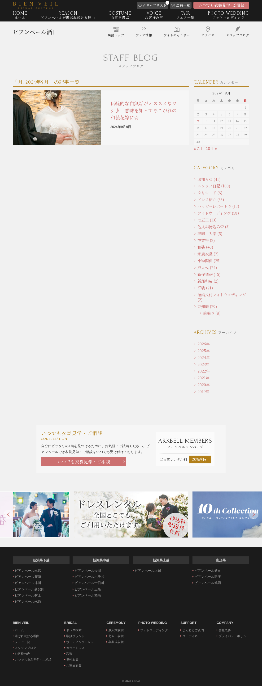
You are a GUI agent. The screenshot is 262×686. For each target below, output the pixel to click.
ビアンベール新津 (28, 577)
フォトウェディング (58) (218, 213)
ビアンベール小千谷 (89, 577)
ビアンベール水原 (28, 601)
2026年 (203, 344)
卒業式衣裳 (116, 642)
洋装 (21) (205, 288)
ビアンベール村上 (28, 595)
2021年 (203, 378)
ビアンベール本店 (28, 570)
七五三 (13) (207, 220)
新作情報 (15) (209, 274)
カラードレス (75, 648)
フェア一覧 (22, 642)
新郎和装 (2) (208, 281)
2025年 (203, 350)
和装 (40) (205, 247)
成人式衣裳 (116, 630)
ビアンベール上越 (148, 570)
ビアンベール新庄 (207, 577)
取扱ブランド (75, 636)
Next (253, 514)
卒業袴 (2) (206, 240)
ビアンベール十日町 (89, 583)
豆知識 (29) (207, 306)
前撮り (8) (212, 313)
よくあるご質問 (193, 630)
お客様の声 (22, 654)
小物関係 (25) (209, 260)
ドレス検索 (74, 630)
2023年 (203, 364)
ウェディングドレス (80, 642)
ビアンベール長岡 (87, 570)
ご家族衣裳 (74, 665)
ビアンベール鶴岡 (207, 583)
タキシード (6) (210, 192)
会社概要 (224, 630)
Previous (8, 514)
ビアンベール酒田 (35, 32)
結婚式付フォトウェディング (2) (221, 297)
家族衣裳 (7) (208, 254)
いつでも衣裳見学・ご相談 (83, 461)
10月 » (211, 149)
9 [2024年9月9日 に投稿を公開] (198, 121)
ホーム (19, 630)
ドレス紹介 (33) (210, 199)
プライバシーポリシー (233, 636)
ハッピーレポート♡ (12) (218, 206)
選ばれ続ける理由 (27, 636)
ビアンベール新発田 (29, 589)
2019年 (203, 391)
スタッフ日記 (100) (213, 186)
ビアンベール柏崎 (87, 595)
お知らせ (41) (209, 179)
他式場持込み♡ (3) (213, 226)
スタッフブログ (25, 648)
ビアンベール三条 (87, 589)
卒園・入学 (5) (210, 233)
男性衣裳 (72, 659)
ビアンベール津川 (28, 583)
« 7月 (198, 149)
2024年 (203, 357)
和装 (69, 654)
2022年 (203, 371)
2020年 (203, 384)
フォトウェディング (154, 630)
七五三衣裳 (116, 636)
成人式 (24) (207, 267)
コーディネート (193, 636)
